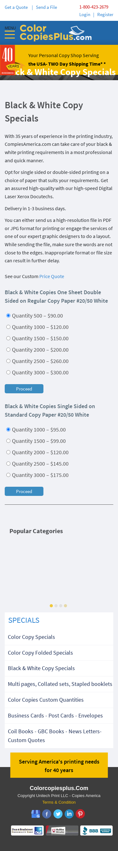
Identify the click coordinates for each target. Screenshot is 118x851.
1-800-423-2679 (93, 7)
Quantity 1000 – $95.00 (36, 429)
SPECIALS (23, 620)
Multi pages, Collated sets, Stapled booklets (60, 683)
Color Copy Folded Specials (40, 652)
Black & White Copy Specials (41, 668)
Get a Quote (17, 7)
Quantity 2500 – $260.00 (37, 361)
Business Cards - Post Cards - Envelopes (55, 715)
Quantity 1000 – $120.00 (37, 326)
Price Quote (51, 276)
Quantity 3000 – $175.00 (37, 475)
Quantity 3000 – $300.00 (37, 372)
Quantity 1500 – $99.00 (36, 440)
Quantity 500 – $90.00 (34, 315)
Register (105, 14)
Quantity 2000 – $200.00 (37, 349)
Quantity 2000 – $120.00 (37, 452)
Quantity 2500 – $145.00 (37, 463)
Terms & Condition (59, 802)
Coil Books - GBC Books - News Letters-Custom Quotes (55, 736)
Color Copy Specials (31, 636)
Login (84, 14)
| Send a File (44, 7)
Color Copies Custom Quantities (46, 699)
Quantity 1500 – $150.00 (37, 338)
